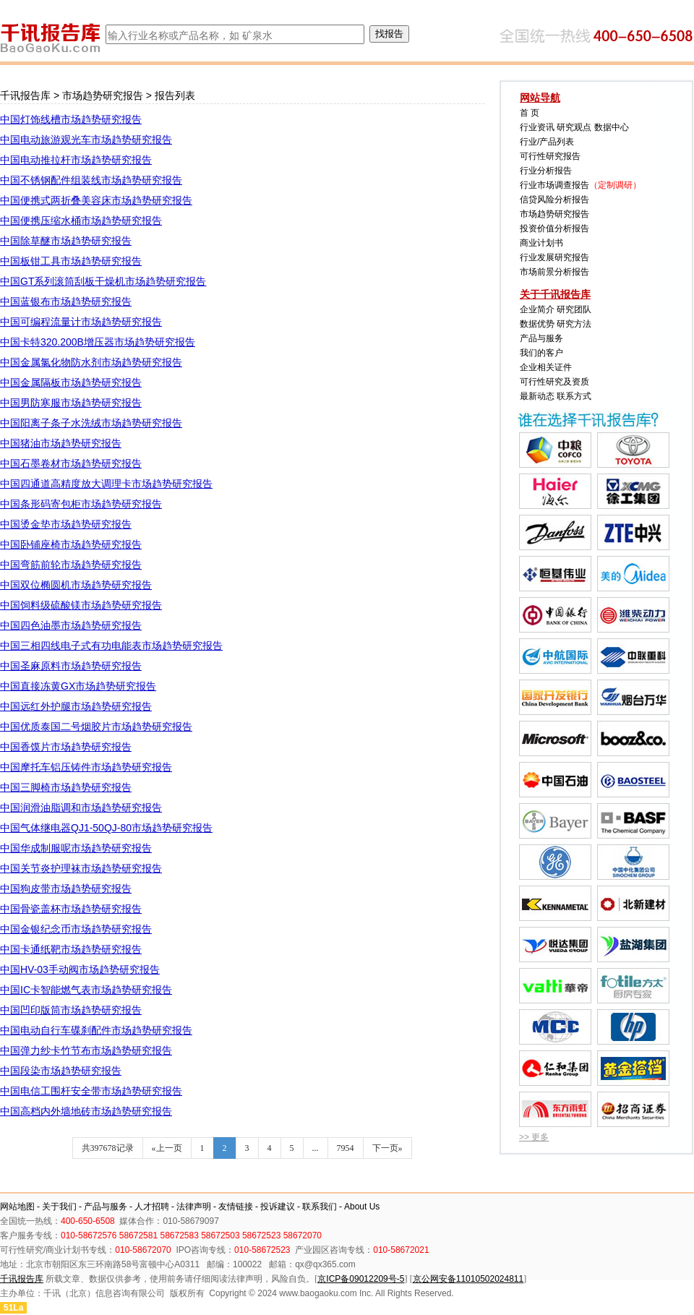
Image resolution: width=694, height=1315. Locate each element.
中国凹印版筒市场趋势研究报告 (71, 1010)
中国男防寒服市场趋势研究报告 (71, 402)
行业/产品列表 (547, 142)
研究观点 (574, 127)
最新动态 (537, 396)
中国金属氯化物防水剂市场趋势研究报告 (91, 362)
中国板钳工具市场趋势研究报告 (71, 261)
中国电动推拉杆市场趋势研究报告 (76, 160)
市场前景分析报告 (554, 272)
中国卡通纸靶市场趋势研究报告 (71, 949)
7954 (345, 1148)
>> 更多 (534, 1137)
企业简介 (537, 309)
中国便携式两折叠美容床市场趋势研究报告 (96, 200)
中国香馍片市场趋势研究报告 (66, 747)
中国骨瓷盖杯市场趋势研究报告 (71, 908)
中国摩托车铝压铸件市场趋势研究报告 (86, 767)
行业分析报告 (546, 171)
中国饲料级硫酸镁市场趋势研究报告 (81, 605)
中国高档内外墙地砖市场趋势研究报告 (86, 1111)
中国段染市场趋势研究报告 (60, 1070)
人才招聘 (151, 1207)
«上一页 (167, 1148)
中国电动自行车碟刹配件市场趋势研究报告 (96, 1030)
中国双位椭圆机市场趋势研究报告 (76, 585)
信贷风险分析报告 (554, 199)
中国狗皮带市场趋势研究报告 (66, 888)
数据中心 (611, 127)
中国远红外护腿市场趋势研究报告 (76, 706)
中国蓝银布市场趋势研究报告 (66, 301)
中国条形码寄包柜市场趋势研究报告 (81, 504)
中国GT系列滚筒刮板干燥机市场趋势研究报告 (103, 281)
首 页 (529, 113)
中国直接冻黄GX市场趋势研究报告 (78, 686)
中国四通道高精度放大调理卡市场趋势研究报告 (106, 483)
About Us (362, 1207)
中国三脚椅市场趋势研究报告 (66, 787)
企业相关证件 (546, 367)
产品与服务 (541, 338)
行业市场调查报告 (554, 185)
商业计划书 (541, 243)
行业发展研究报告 (554, 257)
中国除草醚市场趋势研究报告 (66, 241)
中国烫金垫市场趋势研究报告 (66, 524)
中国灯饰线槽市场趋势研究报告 (71, 119)
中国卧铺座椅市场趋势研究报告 (71, 544)
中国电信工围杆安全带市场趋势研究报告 (91, 1091)
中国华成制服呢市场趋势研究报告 (76, 848)
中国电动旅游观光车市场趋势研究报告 (86, 139)
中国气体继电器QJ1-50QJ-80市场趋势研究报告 (106, 828)
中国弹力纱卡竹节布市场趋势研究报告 (86, 1050)
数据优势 (537, 324)
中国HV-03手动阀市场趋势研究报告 (80, 969)
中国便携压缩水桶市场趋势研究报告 (81, 220)
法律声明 (193, 1207)
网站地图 (17, 1207)
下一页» (387, 1148)
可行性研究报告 (550, 156)
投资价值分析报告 (554, 228)
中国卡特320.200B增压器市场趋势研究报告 (97, 342)
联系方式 (574, 396)
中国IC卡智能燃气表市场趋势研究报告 (86, 989)
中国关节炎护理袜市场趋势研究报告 (81, 868)
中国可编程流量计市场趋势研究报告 (81, 321)
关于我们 (59, 1207)
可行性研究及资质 (554, 382)
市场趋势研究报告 (102, 95)
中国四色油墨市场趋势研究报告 (71, 625)
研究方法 (574, 324)
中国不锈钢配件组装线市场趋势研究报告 (91, 180)
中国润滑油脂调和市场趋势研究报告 (81, 807)
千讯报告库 (25, 95)
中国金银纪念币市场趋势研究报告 (76, 929)
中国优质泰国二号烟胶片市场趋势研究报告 (96, 726)
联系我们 (319, 1207)
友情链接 (235, 1207)
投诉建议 (277, 1207)
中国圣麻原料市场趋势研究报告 (71, 666)
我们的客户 (541, 353)
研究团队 (574, 309)
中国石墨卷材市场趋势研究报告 (71, 463)
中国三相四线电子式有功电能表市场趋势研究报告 (111, 645)
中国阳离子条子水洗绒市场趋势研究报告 (91, 423)
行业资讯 (537, 127)
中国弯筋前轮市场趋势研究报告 (71, 564)
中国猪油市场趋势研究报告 (60, 443)
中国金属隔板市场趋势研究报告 (71, 382)
